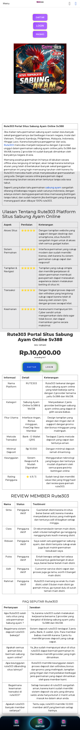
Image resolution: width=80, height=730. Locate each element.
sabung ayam (53, 187)
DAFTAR (40, 17)
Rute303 (9, 145)
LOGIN (40, 25)
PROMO (40, 34)
